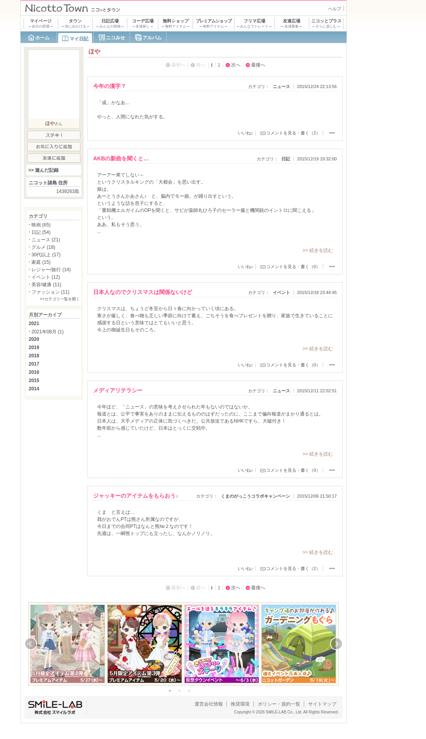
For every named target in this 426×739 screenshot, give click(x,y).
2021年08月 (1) (47, 332)
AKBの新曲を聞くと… (121, 158)
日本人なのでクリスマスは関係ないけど (142, 292)
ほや (50, 123)
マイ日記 (79, 39)
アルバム (152, 37)
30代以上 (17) (46, 254)
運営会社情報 (209, 704)
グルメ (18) (43, 247)
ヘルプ (334, 8)
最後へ (258, 65)
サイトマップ (322, 704)
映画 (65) (41, 225)
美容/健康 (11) (46, 284)
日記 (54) (41, 232)
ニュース (281, 86)
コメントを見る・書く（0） (293, 266)
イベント (281, 292)
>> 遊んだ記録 (43, 170)
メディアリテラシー (118, 390)
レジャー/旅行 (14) (51, 269)
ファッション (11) (50, 292)
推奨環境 (240, 704)
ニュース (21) (45, 240)
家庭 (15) (41, 262)
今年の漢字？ (109, 86)
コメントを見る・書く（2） (293, 133)
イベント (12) (45, 277)
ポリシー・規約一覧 (279, 704)
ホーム (42, 37)
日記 (285, 158)
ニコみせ (115, 37)
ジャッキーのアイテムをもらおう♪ (135, 496)
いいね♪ (245, 133)
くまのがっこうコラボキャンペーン (255, 496)
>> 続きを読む (318, 250)
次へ (236, 65)
